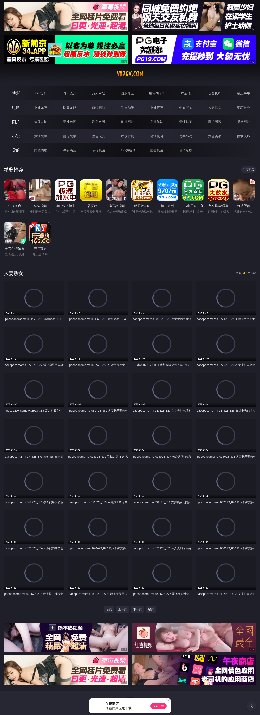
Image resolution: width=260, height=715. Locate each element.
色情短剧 (185, 150)
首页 (109, 609)
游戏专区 (127, 93)
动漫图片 (127, 121)
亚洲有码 (156, 107)
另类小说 (185, 136)
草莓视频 (98, 150)
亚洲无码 (40, 107)
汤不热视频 (127, 150)
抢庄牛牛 (243, 93)
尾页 (151, 609)
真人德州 (69, 93)
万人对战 (98, 93)
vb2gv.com (130, 74)
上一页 (122, 609)
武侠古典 (127, 136)
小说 (16, 136)
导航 (16, 150)
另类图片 (243, 121)
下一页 (137, 609)
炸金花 (186, 93)
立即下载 (158, 706)
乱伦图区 (214, 121)
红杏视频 (156, 150)
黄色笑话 (214, 136)
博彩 (16, 93)
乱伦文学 (69, 136)
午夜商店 (69, 150)
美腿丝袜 (156, 121)
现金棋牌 (214, 93)
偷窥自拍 (40, 121)
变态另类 (243, 107)
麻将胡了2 (156, 93)
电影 (16, 107)
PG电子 (40, 93)
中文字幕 (185, 107)
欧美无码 (69, 107)
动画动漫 (127, 107)
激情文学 (40, 136)
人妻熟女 (214, 107)
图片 (16, 121)
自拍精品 (98, 107)
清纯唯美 (185, 121)
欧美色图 (98, 121)
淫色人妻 (98, 136)
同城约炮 (40, 150)
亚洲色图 (69, 121)
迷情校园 (156, 136)
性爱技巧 (243, 136)
